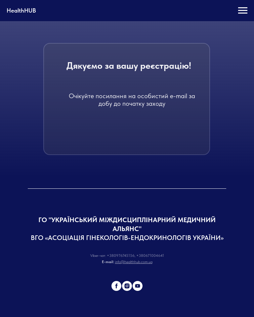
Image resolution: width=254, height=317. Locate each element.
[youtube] (138, 286)
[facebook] (116, 286)
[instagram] (127, 286)
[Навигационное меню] (242, 10)
